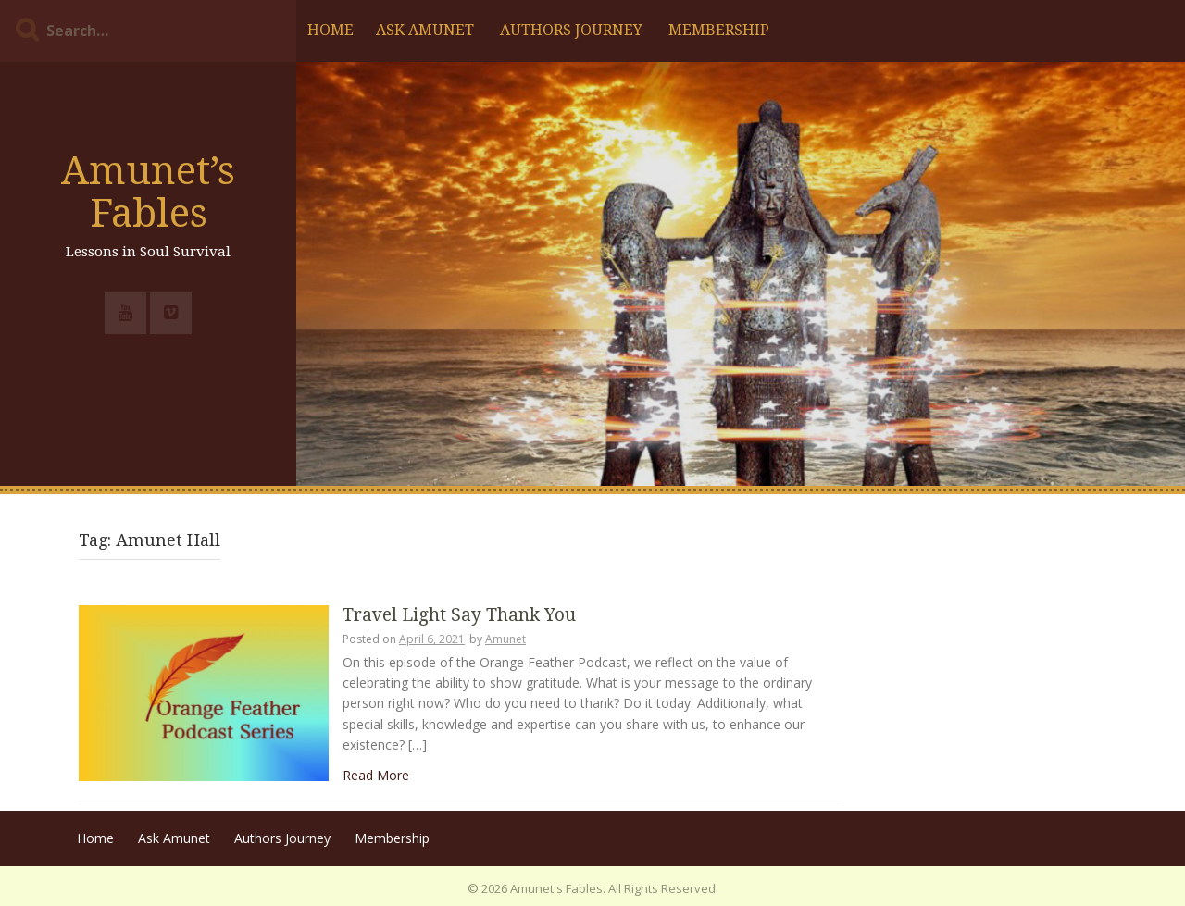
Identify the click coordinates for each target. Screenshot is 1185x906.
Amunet (505, 639)
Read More (376, 775)
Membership (718, 30)
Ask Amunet (425, 30)
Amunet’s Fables (148, 192)
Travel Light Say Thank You (459, 616)
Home (330, 30)
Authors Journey (571, 30)
